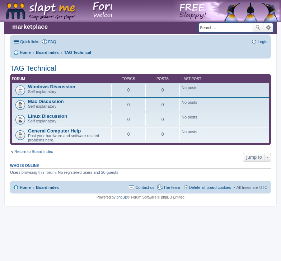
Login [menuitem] (262, 41)
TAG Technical (33, 68)
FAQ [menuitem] (52, 41)
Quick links (29, 41)
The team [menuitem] (171, 187)
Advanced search (268, 27)
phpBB (122, 197)
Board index (47, 187)
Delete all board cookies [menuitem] (210, 187)
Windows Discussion (51, 86)
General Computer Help (54, 131)
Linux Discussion (47, 116)
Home (25, 187)
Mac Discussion (46, 101)
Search (258, 27)
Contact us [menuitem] (144, 187)
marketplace (30, 26)
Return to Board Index (33, 151)
